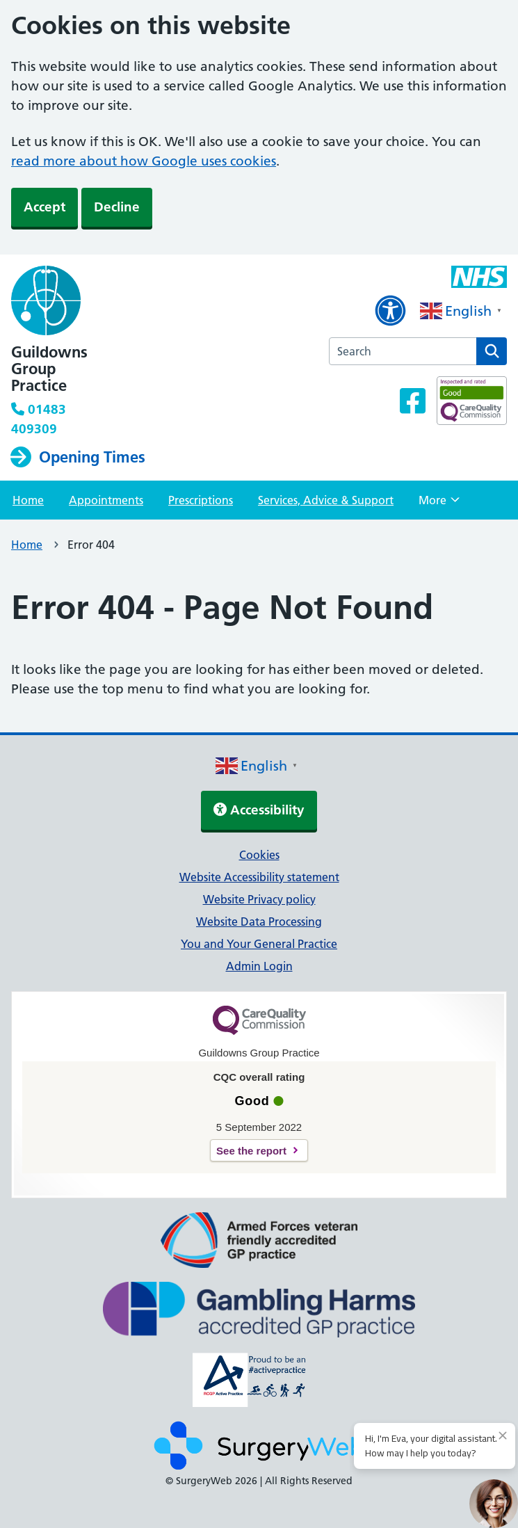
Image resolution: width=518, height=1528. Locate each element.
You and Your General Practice (259, 944)
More (439, 504)
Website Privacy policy (259, 899)
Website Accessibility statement (259, 877)
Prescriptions (200, 500)
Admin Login (259, 966)
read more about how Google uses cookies (143, 161)
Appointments (106, 500)
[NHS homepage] (103, 302)
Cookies (259, 855)
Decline (117, 207)
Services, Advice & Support (326, 500)
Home (28, 500)
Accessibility (259, 810)
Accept (44, 207)
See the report (251, 1151)
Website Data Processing (259, 921)
